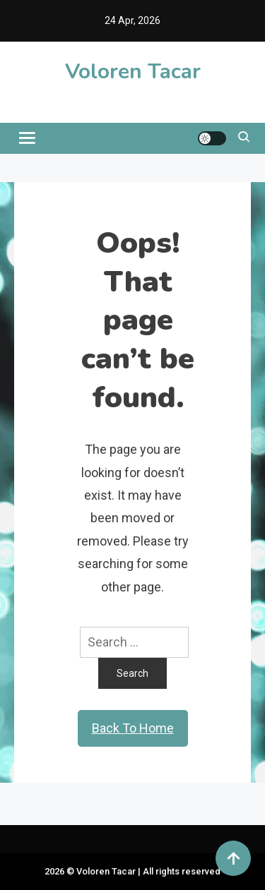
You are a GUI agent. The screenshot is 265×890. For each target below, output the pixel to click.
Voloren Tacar (133, 71)
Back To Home (133, 728)
